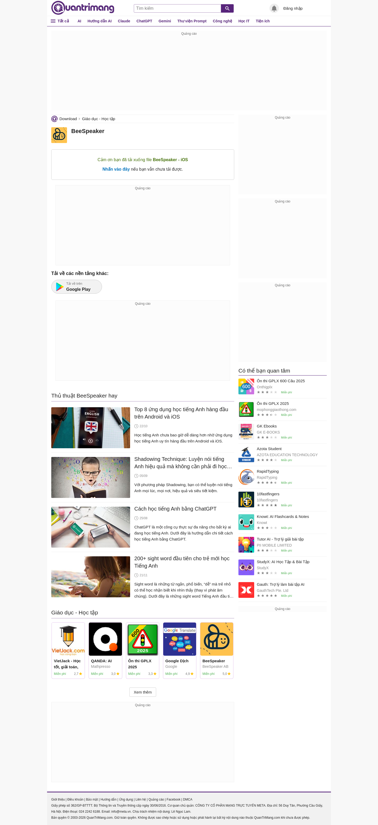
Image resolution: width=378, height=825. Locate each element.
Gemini (165, 21)
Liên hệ (140, 799)
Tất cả (63, 21)
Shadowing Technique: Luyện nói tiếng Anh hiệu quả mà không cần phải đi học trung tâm (180, 463)
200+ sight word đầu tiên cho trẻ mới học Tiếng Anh (181, 562)
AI (79, 21)
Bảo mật (92, 799)
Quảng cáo (156, 799)
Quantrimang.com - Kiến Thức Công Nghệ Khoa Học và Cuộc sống (82, 8)
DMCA (187, 799)
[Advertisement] (189, 73)
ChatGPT (144, 21)
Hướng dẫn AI (100, 21)
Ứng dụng (126, 799)
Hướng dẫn (108, 799)
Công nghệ (222, 21)
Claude (124, 21)
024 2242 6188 (89, 811)
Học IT (243, 21)
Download (68, 118)
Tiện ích (263, 21)
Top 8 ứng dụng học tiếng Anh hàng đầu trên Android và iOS (181, 413)
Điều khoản (75, 799)
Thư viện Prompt (192, 21)
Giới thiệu (58, 799)
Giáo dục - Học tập (98, 118)
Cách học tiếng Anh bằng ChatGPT (175, 509)
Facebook (174, 799)
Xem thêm (143, 692)
